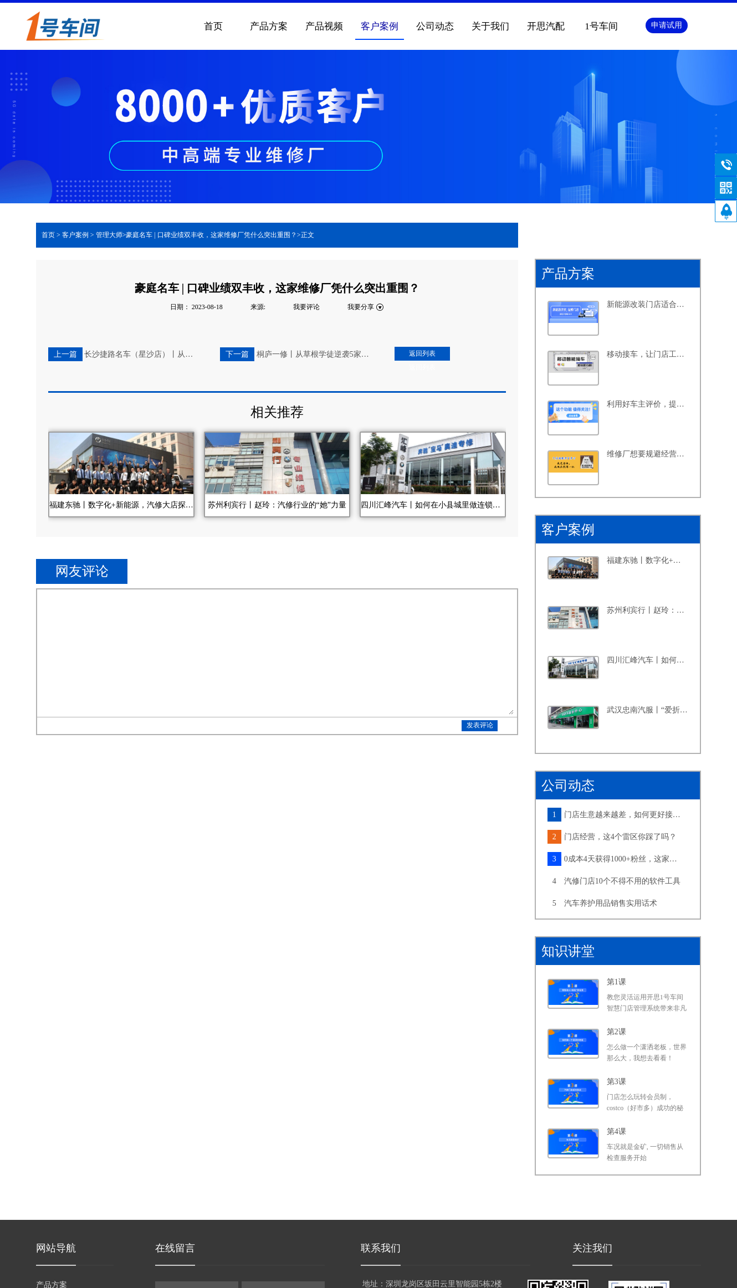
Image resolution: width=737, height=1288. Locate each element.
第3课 (616, 1081)
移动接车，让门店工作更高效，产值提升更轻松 (648, 354)
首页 (213, 26)
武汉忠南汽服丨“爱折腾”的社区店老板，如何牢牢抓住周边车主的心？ (648, 710)
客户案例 (75, 235)
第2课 (616, 1032)
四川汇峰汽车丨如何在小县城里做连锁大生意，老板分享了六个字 (648, 660)
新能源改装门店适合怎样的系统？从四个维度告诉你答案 (648, 304)
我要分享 (360, 307)
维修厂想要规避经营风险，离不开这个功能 (648, 454)
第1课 (616, 982)
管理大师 (109, 235)
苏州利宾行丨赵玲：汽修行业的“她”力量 (648, 610)
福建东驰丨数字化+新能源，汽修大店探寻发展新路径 (648, 560)
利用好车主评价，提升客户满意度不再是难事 (648, 404)
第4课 (616, 1131)
